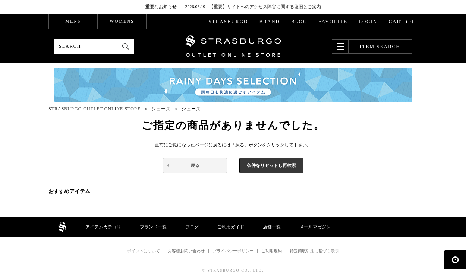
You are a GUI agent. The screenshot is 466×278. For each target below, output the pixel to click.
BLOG (299, 21)
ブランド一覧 (153, 227)
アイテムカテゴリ (103, 227)
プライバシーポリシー (233, 251)
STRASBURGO (228, 21)
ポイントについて (143, 251)
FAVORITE (332, 21)
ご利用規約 (271, 251)
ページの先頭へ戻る (455, 259)
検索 (126, 46)
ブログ (192, 227)
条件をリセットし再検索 (271, 165)
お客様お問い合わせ (186, 251)
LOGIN (368, 21)
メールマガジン (315, 227)
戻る (195, 165)
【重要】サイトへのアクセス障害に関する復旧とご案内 (265, 6)
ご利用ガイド (230, 227)
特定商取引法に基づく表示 (314, 251)
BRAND (269, 21)
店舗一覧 (272, 227)
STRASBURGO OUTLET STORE (233, 46)
